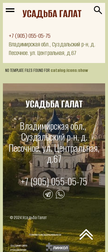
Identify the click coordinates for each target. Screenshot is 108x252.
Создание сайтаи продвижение (18, 247)
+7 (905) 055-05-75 (29, 36)
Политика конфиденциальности (45, 235)
